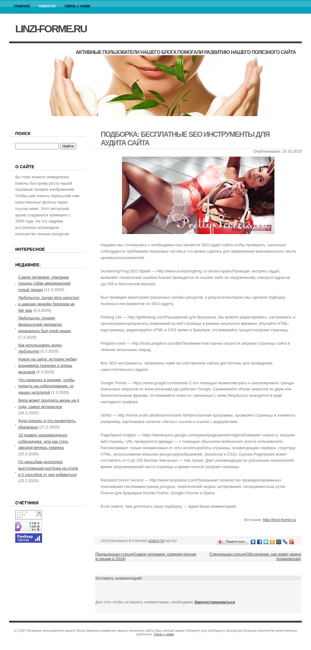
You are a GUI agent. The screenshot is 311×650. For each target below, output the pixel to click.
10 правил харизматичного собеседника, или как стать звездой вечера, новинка (43, 441)
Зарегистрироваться (214, 602)
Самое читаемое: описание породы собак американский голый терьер (44, 283)
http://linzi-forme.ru (279, 519)
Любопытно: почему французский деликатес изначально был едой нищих (44, 324)
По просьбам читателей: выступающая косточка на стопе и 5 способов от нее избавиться (48, 468)
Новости (47, 6)
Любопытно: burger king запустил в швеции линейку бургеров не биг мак (48, 304)
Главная (22, 6)
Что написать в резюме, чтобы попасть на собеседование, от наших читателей (46, 386)
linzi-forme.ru (51, 28)
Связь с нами (77, 6)
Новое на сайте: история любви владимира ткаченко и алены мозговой (47, 365)
